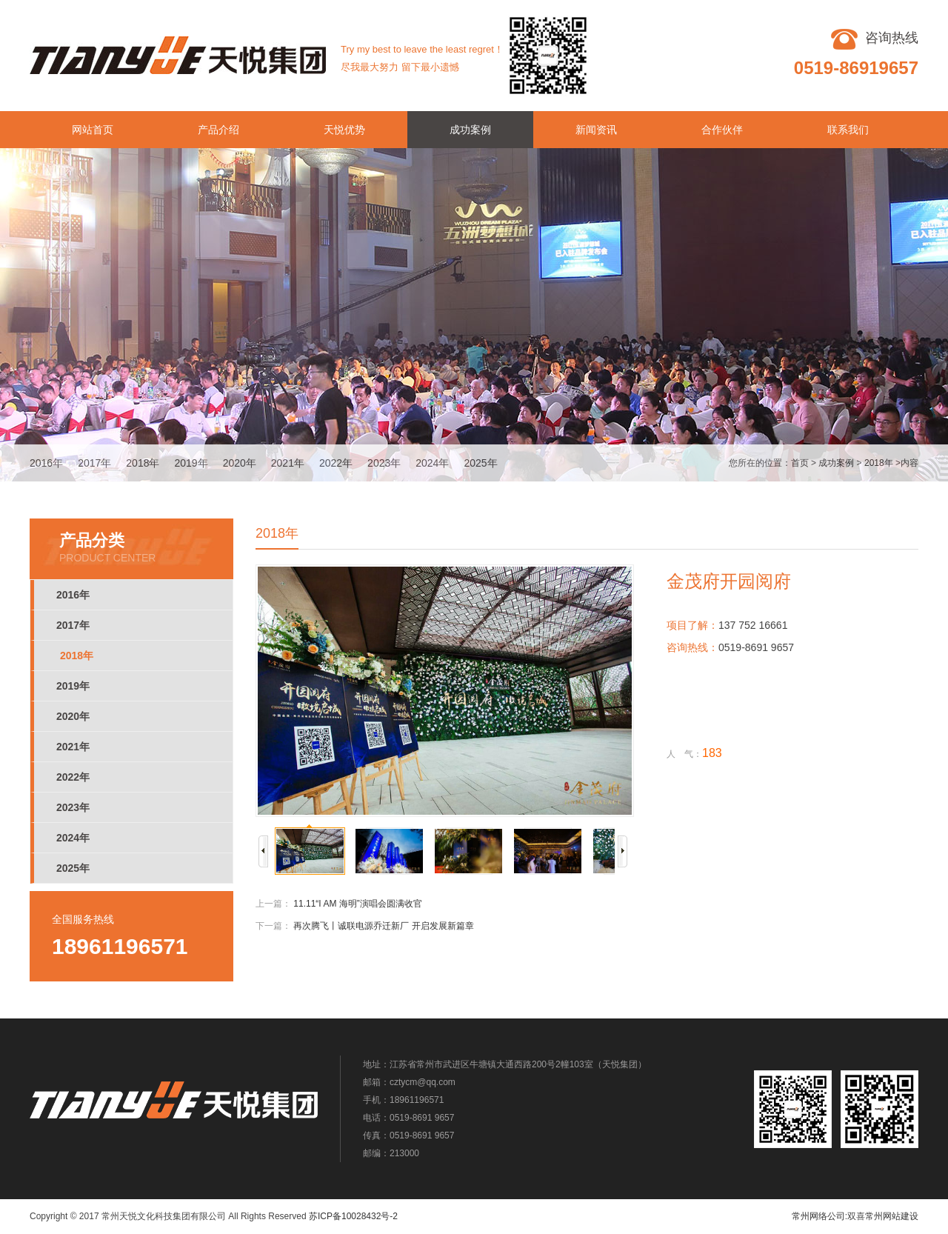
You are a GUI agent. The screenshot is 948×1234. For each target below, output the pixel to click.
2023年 (384, 463)
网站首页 (92, 130)
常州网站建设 (891, 1216)
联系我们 (848, 130)
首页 (800, 463)
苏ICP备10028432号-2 (353, 1216)
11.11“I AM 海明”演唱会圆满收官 (357, 903)
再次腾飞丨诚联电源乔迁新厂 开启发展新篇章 (383, 926)
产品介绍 (218, 130)
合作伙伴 (722, 130)
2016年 (46, 463)
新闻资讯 (596, 130)
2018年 (142, 463)
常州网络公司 (818, 1216)
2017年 (94, 463)
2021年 (287, 463)
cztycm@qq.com (422, 1082)
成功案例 (470, 130)
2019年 (190, 463)
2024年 (432, 463)
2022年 (336, 463)
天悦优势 (344, 130)
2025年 (480, 463)
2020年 (239, 463)
